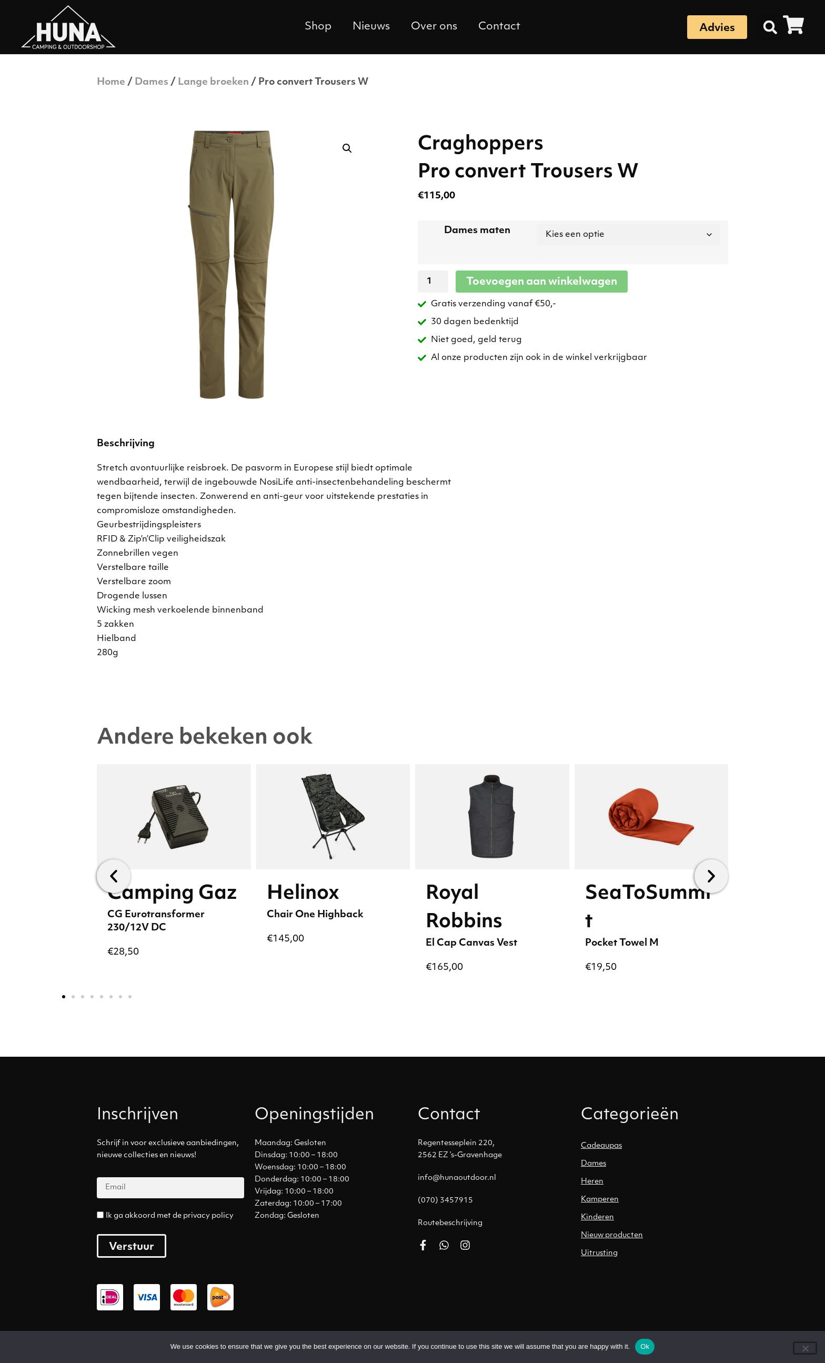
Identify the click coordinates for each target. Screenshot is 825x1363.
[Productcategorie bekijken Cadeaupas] (657, 1146)
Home (111, 82)
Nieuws (371, 27)
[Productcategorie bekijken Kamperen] (657, 1200)
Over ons (434, 27)
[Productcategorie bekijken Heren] (657, 1182)
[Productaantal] (433, 281)
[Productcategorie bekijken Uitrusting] (657, 1253)
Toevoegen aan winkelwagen (541, 282)
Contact (499, 27)
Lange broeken (213, 82)
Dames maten (477, 231)
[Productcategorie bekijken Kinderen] (657, 1218)
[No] (805, 1348)
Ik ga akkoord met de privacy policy (170, 1216)
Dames (151, 82)
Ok (644, 1346)
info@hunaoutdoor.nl (457, 1178)
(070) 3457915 (445, 1201)
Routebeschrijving (450, 1223)
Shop (318, 27)
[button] (770, 27)
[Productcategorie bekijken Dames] (657, 1164)
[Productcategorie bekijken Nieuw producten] (657, 1236)
